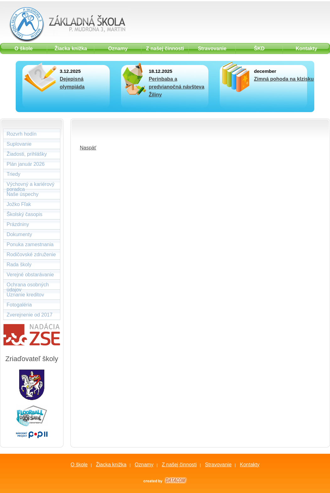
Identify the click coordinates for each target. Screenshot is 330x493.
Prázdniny (18, 224)
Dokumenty (19, 234)
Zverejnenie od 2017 (29, 314)
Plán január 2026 (26, 164)
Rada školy (19, 264)
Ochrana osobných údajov (28, 286)
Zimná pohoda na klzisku (284, 79)
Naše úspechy (22, 194)
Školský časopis (24, 214)
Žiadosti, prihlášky (27, 154)
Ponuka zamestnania (30, 244)
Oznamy (144, 464)
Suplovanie (19, 144)
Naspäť (88, 147)
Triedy (13, 174)
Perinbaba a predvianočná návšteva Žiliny (176, 86)
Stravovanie (218, 464)
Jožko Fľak (19, 204)
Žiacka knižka (111, 464)
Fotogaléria (19, 304)
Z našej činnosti (179, 464)
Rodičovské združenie (31, 254)
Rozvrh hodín (21, 134)
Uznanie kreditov (25, 294)
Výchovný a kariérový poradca (30, 185)
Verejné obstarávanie (30, 274)
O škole (78, 464)
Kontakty (249, 464)
